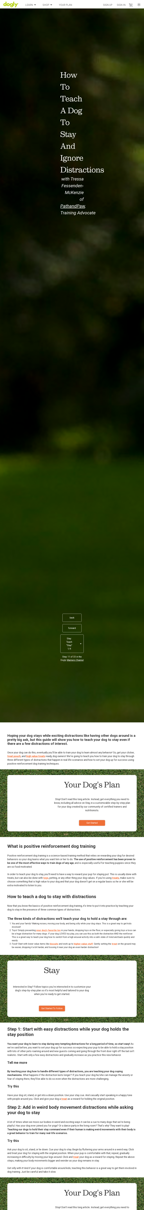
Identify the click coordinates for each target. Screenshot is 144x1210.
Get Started (92, 823)
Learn (30, 4)
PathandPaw (72, 206)
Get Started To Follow (52, 1008)
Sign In (121, 5)
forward (72, 628)
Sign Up (107, 5)
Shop (47, 4)
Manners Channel (75, 660)
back (72, 617)
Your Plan (65, 5)
